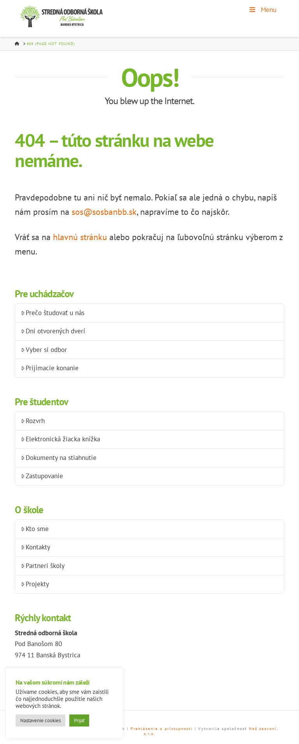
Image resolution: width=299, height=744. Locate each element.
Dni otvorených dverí (53, 331)
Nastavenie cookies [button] (40, 720)
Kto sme (35, 528)
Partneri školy (43, 565)
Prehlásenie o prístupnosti (161, 728)
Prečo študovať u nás (53, 312)
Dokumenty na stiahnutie (59, 457)
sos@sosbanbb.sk (104, 211)
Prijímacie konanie (50, 368)
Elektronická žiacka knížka (60, 439)
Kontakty (36, 547)
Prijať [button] (79, 720)
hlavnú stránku (80, 237)
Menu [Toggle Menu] (262, 9)
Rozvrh (33, 420)
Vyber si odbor (44, 349)
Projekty (35, 584)
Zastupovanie (42, 476)
